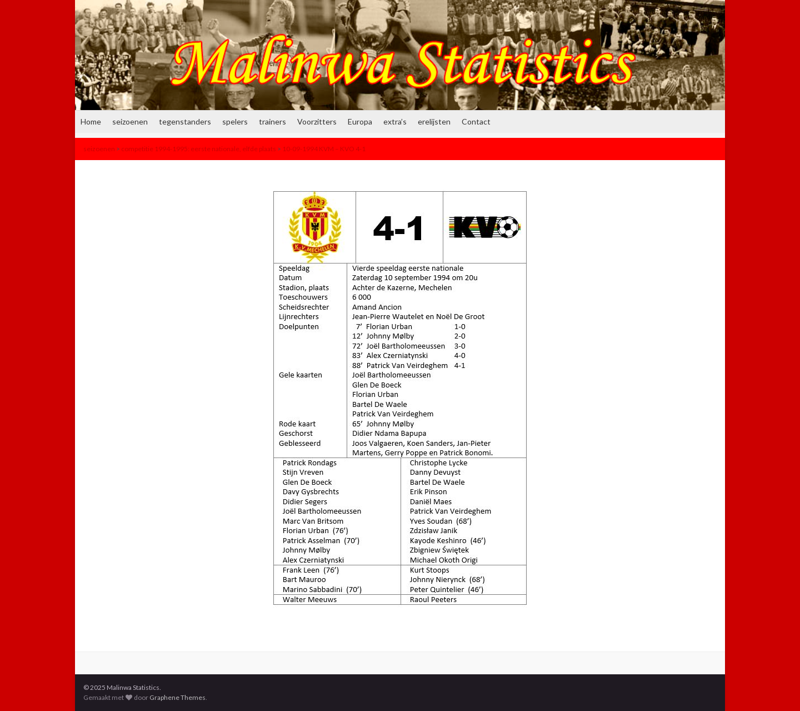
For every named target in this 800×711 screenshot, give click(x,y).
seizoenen (130, 121)
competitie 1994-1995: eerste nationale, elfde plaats (198, 149)
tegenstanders (185, 121)
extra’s (395, 121)
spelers (235, 121)
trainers (272, 121)
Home (91, 121)
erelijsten (434, 121)
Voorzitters (317, 121)
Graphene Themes (177, 697)
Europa (360, 121)
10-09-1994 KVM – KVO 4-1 (324, 149)
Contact (476, 121)
